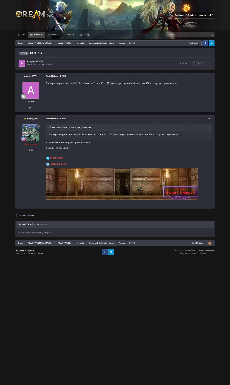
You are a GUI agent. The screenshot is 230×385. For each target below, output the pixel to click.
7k (31, 150)
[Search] (180, 34)
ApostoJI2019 (36, 61)
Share (183, 63)
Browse (37, 34)
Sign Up (202, 15)
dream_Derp (32, 118)
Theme (31, 253)
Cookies (41, 253)
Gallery (85, 34)
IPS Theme (19, 250)
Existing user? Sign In (185, 15)
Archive (49, 64)
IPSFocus (31, 250)
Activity (54, 34)
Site (23, 34)
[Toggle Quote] (50, 127)
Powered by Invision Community (193, 253)
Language (20, 253)
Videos (71, 34)
